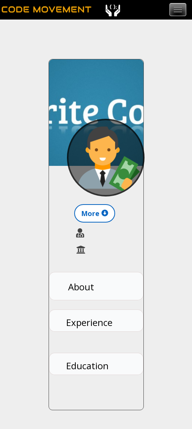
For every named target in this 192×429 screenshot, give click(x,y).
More (94, 213)
